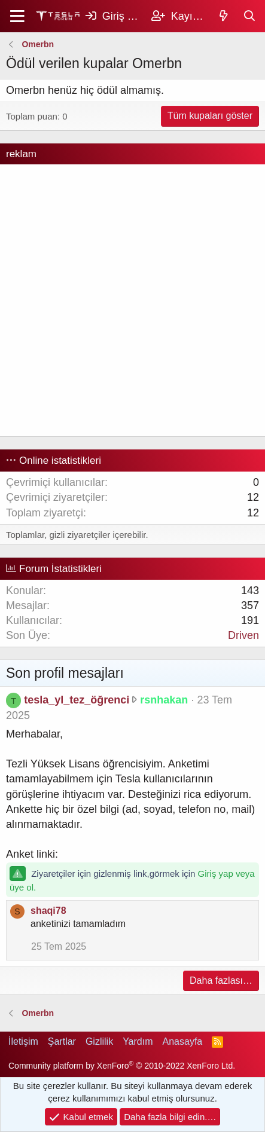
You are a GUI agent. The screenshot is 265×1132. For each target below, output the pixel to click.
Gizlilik (99, 1041)
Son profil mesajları (65, 673)
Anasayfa (183, 1041)
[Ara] (250, 16)
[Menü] (17, 16)
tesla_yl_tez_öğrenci (76, 700)
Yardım (138, 1041)
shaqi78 (48, 910)
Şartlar (62, 1041)
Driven (243, 635)
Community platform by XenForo (121, 1065)
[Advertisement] (132, 300)
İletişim (23, 1041)
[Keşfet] (224, 16)
